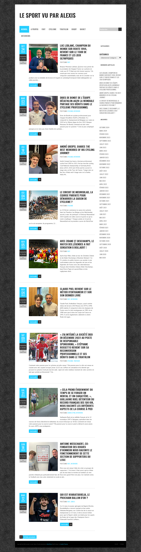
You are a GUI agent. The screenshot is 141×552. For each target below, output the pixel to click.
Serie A (73, 501)
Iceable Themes (64, 544)
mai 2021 (102, 217)
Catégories (104, 54)
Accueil (24, 29)
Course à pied (71, 413)
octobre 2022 (104, 167)
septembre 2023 (105, 140)
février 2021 (103, 227)
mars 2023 (103, 150)
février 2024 (103, 134)
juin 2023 (102, 147)
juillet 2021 (103, 211)
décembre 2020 (104, 234)
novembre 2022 (104, 164)
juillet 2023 (103, 144)
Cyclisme (52, 29)
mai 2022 (102, 181)
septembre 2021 (105, 204)
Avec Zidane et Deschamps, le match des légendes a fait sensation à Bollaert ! (77, 244)
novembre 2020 (104, 237)
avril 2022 (103, 184)
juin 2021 (102, 214)
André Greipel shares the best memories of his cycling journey (77, 149)
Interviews (25, 36)
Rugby (74, 29)
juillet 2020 (103, 251)
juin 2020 (102, 254)
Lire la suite (33, 85)
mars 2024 (103, 130)
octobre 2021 (104, 201)
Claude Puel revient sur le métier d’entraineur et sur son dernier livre (76, 292)
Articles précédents (29, 537)
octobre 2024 (104, 127)
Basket (83, 29)
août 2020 (103, 247)
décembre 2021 (104, 194)
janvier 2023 (104, 157)
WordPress (49, 544)
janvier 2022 (104, 191)
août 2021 (103, 207)
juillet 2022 (103, 174)
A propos (34, 29)
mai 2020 (102, 257)
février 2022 (103, 187)
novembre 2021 (104, 197)
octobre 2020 (104, 241)
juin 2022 (102, 177)
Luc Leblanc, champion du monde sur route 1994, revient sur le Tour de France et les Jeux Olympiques (75, 51)
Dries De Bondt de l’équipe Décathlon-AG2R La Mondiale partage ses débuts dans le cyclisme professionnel (77, 102)
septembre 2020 (105, 244)
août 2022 (103, 171)
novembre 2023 (104, 137)
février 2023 (103, 154)
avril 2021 (103, 221)
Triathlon (64, 29)
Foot (43, 29)
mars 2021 (103, 224)
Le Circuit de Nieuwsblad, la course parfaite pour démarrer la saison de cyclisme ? (76, 197)
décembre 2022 (104, 161)
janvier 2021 (103, 231)
